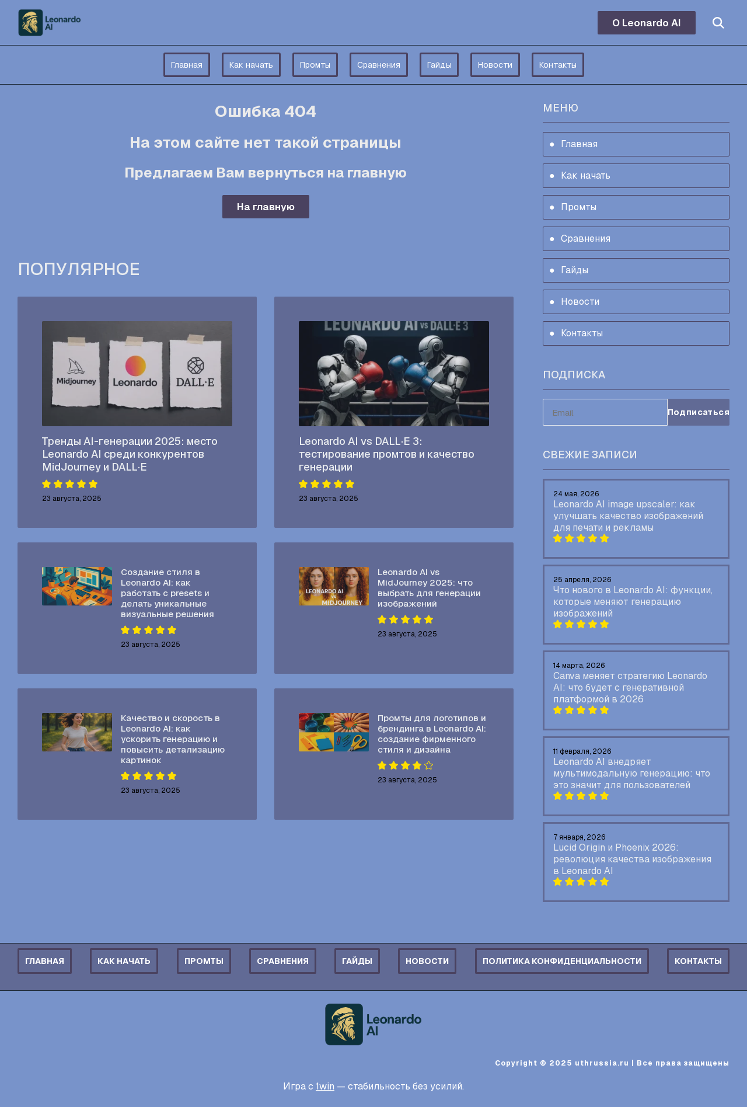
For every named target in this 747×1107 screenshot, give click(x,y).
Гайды (439, 65)
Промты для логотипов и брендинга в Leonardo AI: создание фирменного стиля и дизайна (432, 733)
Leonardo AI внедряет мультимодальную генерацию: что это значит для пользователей (631, 773)
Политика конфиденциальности (562, 961)
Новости (495, 65)
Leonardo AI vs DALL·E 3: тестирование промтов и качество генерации (386, 454)
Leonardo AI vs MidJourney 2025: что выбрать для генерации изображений (429, 587)
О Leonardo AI (646, 22)
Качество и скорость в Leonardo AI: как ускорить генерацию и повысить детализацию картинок (173, 738)
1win (325, 1086)
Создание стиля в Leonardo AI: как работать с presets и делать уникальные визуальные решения (167, 592)
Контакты (558, 65)
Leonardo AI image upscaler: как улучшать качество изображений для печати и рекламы (628, 516)
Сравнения (378, 65)
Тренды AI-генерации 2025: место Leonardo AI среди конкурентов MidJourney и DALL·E (130, 454)
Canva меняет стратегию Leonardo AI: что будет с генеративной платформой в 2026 (630, 687)
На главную (266, 206)
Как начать (251, 65)
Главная (187, 65)
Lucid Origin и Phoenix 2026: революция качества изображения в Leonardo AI (632, 859)
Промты (315, 65)
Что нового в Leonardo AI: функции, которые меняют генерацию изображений (633, 601)
